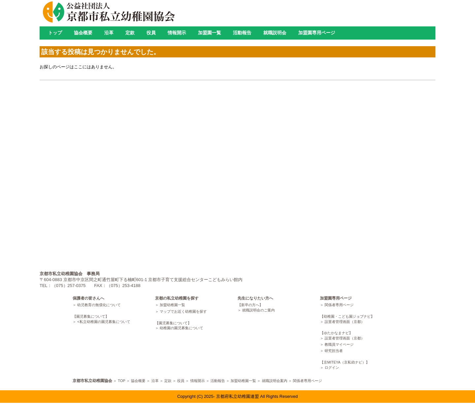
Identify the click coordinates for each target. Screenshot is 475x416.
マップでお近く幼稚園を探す (183, 311)
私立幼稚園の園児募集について (104, 322)
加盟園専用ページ (316, 32)
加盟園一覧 (209, 32)
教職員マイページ (339, 344)
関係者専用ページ (339, 305)
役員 (151, 32)
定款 (130, 32)
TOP (121, 381)
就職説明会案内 (274, 381)
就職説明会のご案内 (258, 310)
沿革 (108, 32)
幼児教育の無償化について (99, 305)
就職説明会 (274, 32)
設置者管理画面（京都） (344, 322)
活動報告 (242, 32)
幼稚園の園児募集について (181, 328)
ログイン (332, 367)
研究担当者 (334, 351)
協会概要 (83, 32)
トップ (55, 32)
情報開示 (177, 32)
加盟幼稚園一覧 (172, 305)
